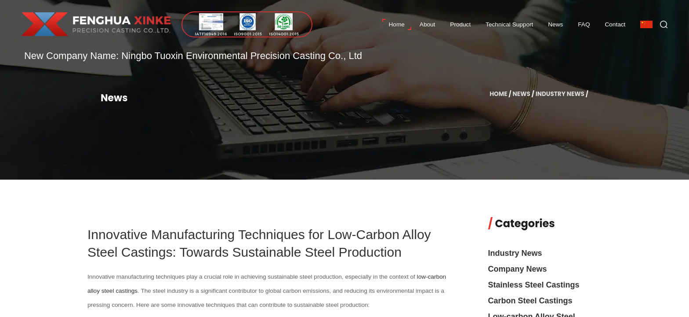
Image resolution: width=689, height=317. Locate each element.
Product (460, 24)
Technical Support (509, 24)
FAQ (584, 24)
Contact (615, 24)
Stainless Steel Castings (534, 284)
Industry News (560, 94)
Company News (517, 269)
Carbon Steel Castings (530, 300)
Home (397, 24)
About (427, 24)
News (555, 24)
